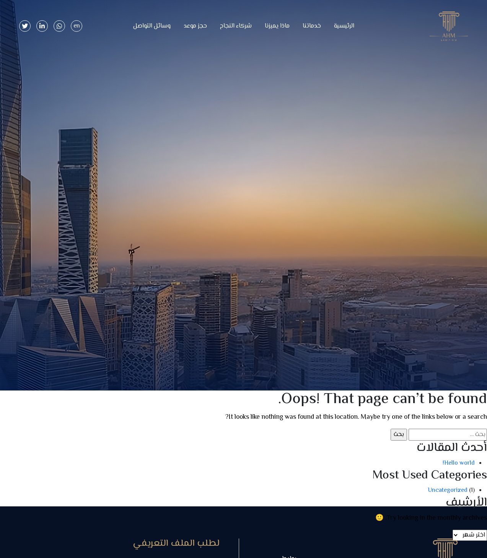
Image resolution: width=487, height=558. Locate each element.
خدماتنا (312, 26)
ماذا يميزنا (277, 26)
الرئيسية (344, 26)
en (76, 26)
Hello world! (459, 463)
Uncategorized (447, 490)
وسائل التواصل (152, 26)
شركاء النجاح (236, 26)
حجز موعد (195, 26)
